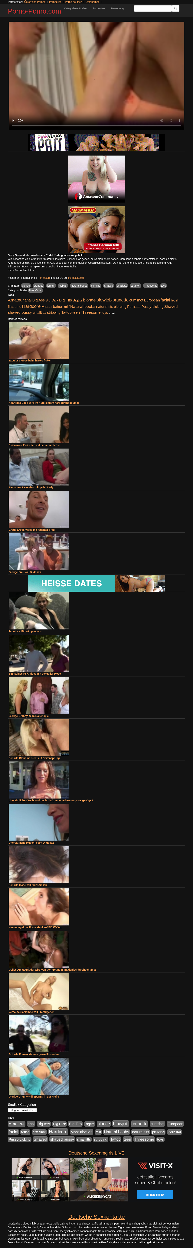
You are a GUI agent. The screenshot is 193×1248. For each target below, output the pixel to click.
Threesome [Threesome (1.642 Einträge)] (91, 312)
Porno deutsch (73, 1)
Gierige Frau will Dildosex (25, 572)
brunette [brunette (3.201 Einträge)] (121, 300)
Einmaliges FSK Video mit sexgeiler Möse (35, 673)
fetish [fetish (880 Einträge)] (175, 300)
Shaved (108, 285)
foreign (51, 285)
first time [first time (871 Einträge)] (14, 307)
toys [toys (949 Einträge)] (104, 312)
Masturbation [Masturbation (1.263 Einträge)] (52, 306)
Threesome (150, 285)
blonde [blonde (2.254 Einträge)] (89, 300)
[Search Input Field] (153, 8)
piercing (95, 285)
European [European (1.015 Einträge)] (152, 300)
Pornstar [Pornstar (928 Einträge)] (134, 307)
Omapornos (92, 1)
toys (163, 285)
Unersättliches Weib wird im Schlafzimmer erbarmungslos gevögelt (51, 800)
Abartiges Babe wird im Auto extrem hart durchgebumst (44, 402)
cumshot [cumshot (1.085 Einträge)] (136, 300)
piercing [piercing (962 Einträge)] (120, 307)
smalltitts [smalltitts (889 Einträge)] (39, 312)
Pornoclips (55, 1)
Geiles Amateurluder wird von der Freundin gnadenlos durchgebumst (52, 969)
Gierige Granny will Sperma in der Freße (34, 1096)
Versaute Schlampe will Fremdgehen (31, 1011)
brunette (38, 285)
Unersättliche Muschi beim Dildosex (31, 842)
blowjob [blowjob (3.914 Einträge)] (104, 299)
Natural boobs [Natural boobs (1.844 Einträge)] (82, 306)
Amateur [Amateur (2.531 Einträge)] (16, 300)
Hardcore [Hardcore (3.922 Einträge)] (31, 306)
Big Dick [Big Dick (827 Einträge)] (51, 300)
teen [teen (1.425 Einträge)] (76, 312)
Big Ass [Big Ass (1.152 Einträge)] (38, 300)
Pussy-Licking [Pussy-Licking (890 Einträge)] (153, 307)
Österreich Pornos (34, 1)
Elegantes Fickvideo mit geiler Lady (31, 487)
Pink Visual (35, 290)
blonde (26, 285)
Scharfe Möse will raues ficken (28, 885)
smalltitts (122, 285)
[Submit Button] (175, 8)
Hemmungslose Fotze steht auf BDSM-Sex (35, 927)
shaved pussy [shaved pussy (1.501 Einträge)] (20, 312)
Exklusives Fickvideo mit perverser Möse (34, 445)
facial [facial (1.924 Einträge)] (165, 300)
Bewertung (117, 8)
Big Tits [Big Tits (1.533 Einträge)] (65, 300)
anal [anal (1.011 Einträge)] (28, 300)
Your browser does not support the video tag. (96, 76)
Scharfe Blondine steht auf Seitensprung (34, 758)
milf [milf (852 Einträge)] (67, 307)
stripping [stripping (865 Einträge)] (54, 312)
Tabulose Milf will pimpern (25, 631)
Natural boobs (79, 285)
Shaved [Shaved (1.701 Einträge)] (171, 306)
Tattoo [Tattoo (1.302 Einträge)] (66, 312)
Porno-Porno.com (34, 11)
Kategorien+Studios (75, 8)
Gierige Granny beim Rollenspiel (29, 715)
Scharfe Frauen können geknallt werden (34, 1054)
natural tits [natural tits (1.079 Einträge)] (104, 306)
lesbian (63, 285)
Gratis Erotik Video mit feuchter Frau (32, 529)
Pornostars (99, 8)
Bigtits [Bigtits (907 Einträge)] (78, 300)
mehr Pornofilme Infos (21, 270)
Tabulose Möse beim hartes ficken (30, 360)
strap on (135, 285)
